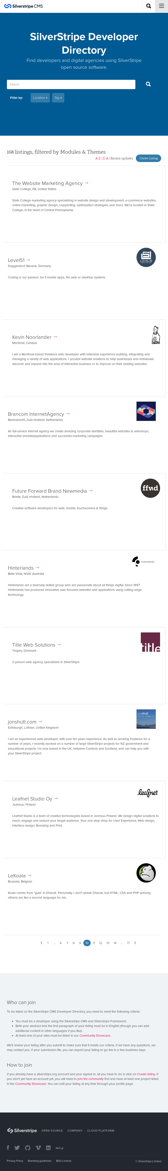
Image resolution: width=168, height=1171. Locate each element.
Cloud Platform (100, 1130)
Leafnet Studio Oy (35, 799)
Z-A (105, 158)
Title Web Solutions (36, 645)
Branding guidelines (39, 1161)
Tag (58, 98)
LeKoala (19, 876)
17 (128, 943)
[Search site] (148, 6)
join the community (91, 1079)
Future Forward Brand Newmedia (52, 491)
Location (40, 98)
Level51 (19, 260)
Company (75, 1130)
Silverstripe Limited (149, 1161)
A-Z (98, 158)
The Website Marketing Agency (50, 183)
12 (100, 943)
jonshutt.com (25, 722)
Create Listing (149, 158)
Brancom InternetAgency (38, 414)
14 (115, 943)
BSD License (63, 1161)
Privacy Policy (15, 1161)
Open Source (52, 1130)
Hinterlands (23, 568)
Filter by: (16, 98)
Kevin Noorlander (34, 337)
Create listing (146, 1074)
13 (107, 943)
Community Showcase (95, 1035)
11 (94, 943)
